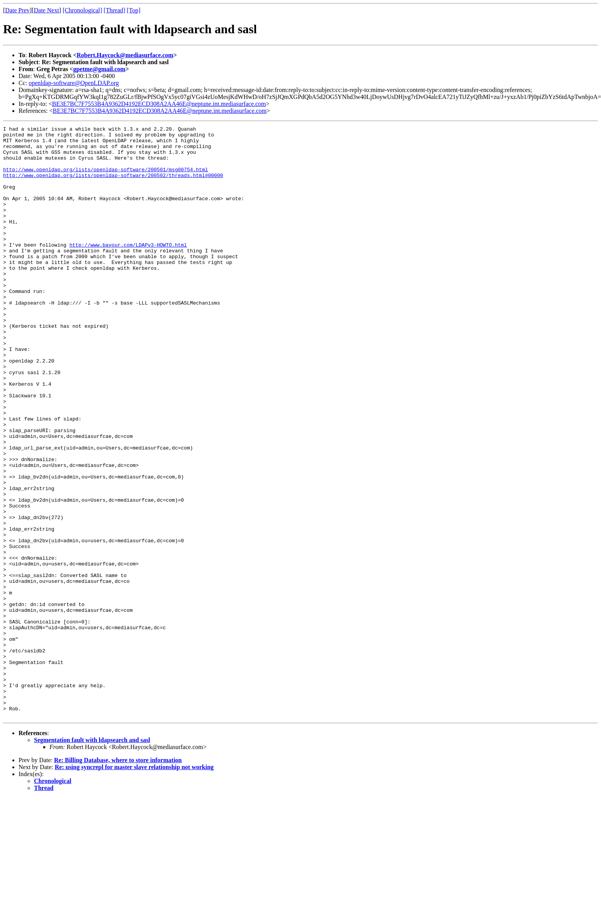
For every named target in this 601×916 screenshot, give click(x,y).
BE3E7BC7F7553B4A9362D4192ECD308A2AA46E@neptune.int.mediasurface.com (159, 103)
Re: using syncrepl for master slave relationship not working (134, 885)
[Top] (133, 10)
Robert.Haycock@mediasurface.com (124, 55)
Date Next (46, 10)
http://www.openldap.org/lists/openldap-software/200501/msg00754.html (105, 178)
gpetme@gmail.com (99, 69)
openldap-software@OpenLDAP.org (74, 83)
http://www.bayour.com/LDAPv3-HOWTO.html (128, 269)
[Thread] (114, 10)
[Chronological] (82, 10)
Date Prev (17, 10)
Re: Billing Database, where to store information (118, 878)
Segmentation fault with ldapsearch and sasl (92, 858)
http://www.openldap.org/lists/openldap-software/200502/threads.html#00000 (113, 185)
